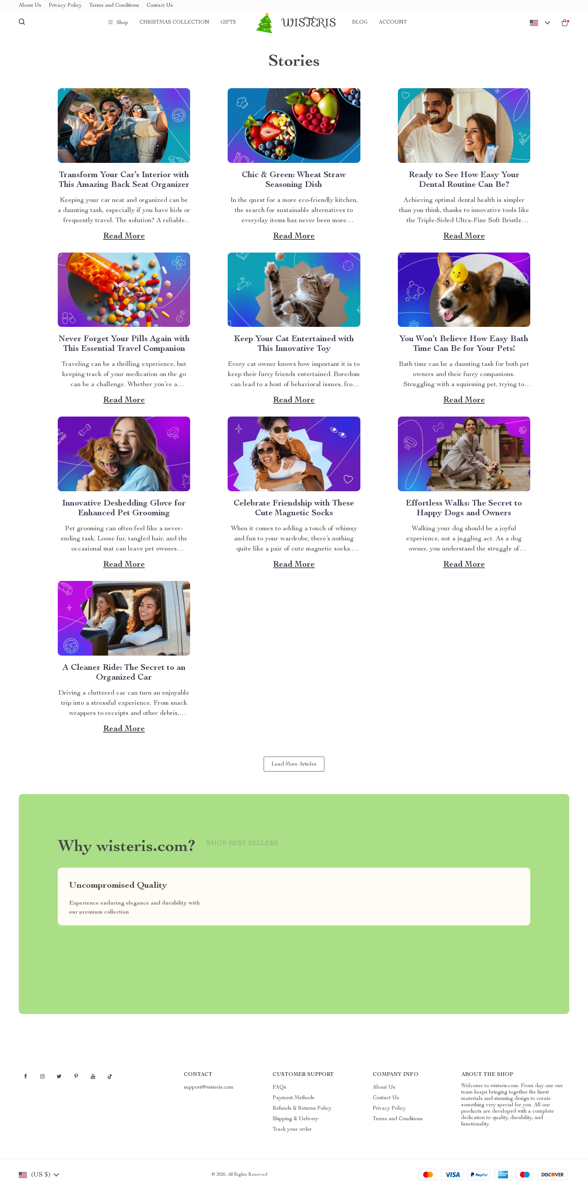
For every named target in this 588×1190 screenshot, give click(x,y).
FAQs (279, 1087)
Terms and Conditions (114, 5)
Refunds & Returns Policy (302, 1108)
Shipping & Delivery (295, 1119)
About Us (30, 5)
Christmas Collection (174, 22)
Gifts (228, 22)
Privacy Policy (65, 5)
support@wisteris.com (209, 1087)
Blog (360, 22)
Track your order (292, 1129)
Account (393, 22)
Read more (124, 236)
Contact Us (160, 5)
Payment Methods (293, 1098)
